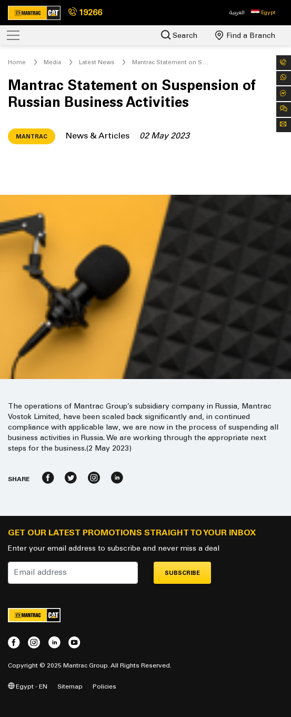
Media (52, 62)
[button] (263, 12)
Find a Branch (245, 35)
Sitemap (70, 686)
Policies (104, 686)
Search (179, 35)
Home (17, 62)
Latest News (96, 62)
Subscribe (182, 573)
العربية (237, 12)
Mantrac (31, 136)
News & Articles (97, 136)
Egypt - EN (27, 686)
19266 (85, 12)
